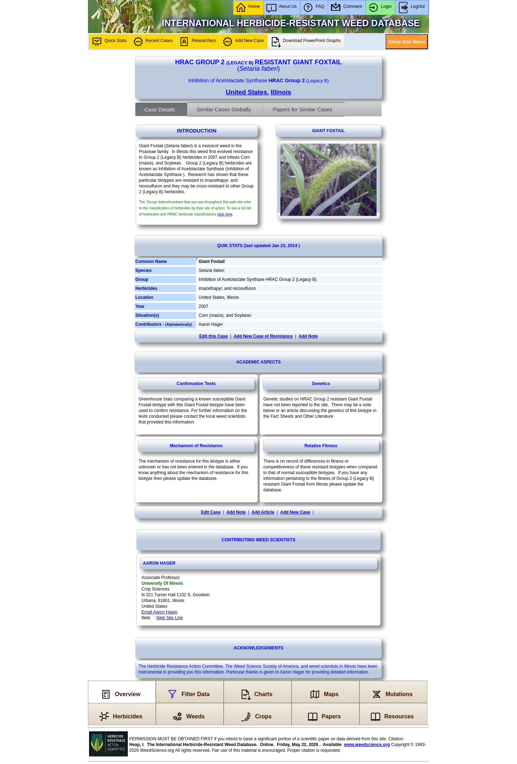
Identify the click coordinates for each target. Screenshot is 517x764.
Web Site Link (169, 617)
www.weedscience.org (367, 744)
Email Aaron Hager (159, 612)
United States (246, 92)
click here (224, 214)
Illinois (281, 92)
